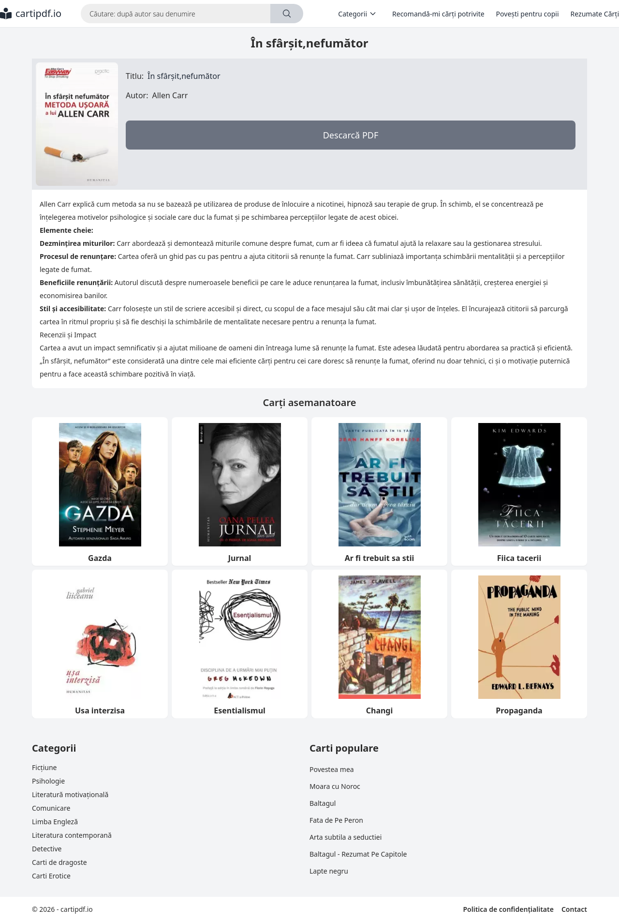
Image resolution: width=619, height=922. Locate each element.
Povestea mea (332, 769)
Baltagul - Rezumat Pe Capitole (358, 854)
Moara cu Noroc (335, 786)
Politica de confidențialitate (508, 909)
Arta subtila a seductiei (346, 837)
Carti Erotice (51, 875)
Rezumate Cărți (595, 13)
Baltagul (323, 803)
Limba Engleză (55, 821)
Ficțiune (44, 767)
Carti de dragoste (59, 862)
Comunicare (51, 808)
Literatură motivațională (70, 794)
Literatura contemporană (72, 835)
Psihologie (48, 781)
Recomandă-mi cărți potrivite (438, 13)
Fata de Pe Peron (336, 820)
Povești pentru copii (527, 13)
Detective (46, 848)
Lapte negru (329, 871)
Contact (574, 909)
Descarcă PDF (351, 135)
